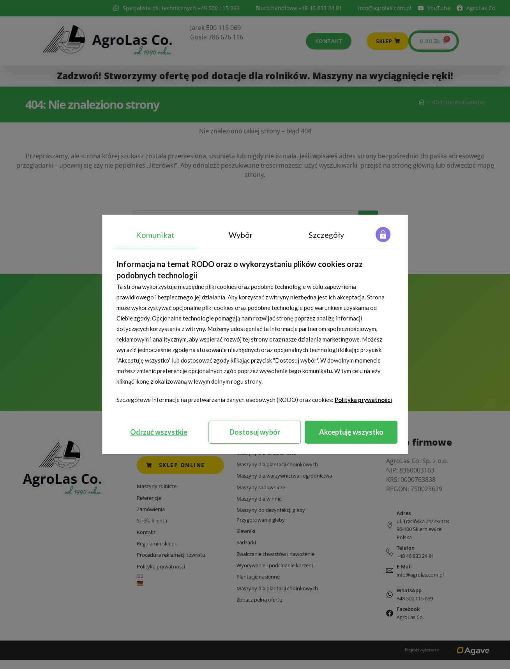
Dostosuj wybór (254, 432)
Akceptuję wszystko (351, 432)
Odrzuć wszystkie (158, 432)
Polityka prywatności (363, 399)
